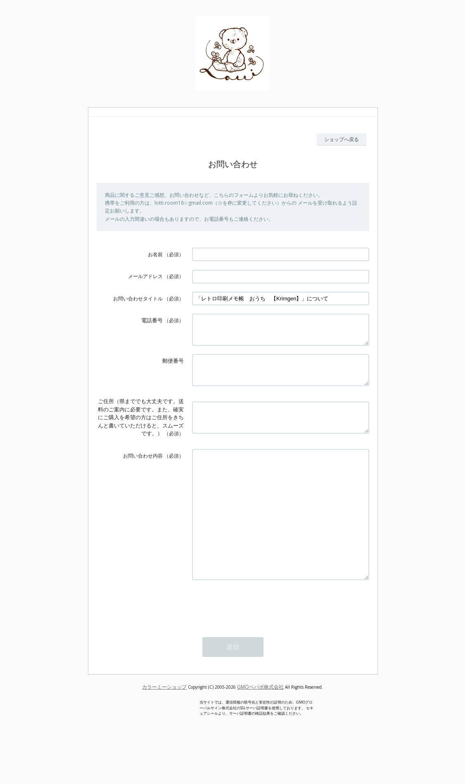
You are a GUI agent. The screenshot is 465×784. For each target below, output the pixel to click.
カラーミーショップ (164, 721)
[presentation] (255, 639)
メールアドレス (145, 276)
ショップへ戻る (341, 139)
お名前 (155, 254)
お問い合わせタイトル (138, 298)
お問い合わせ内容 (143, 465)
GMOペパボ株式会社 (260, 721)
